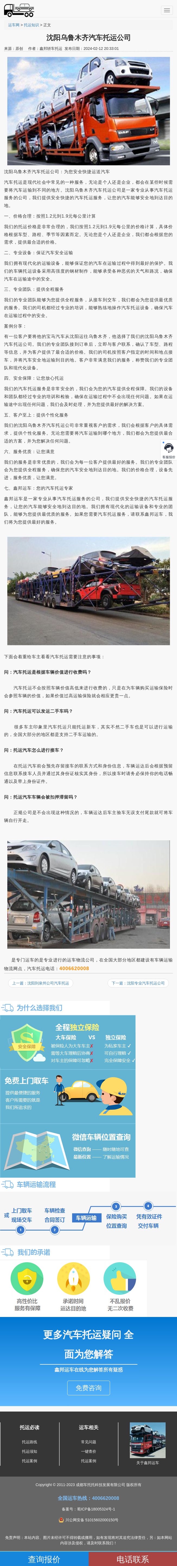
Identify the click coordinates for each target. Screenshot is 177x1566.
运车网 (14, 25)
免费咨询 (89, 1387)
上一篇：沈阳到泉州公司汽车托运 (40, 983)
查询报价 (44, 1559)
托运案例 (29, 1461)
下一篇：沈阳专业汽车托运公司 (138, 983)
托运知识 (31, 25)
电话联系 (133, 1559)
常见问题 (88, 1442)
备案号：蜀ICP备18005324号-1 (88, 1509)
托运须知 (29, 1451)
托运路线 (29, 1442)
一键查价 (88, 1451)
